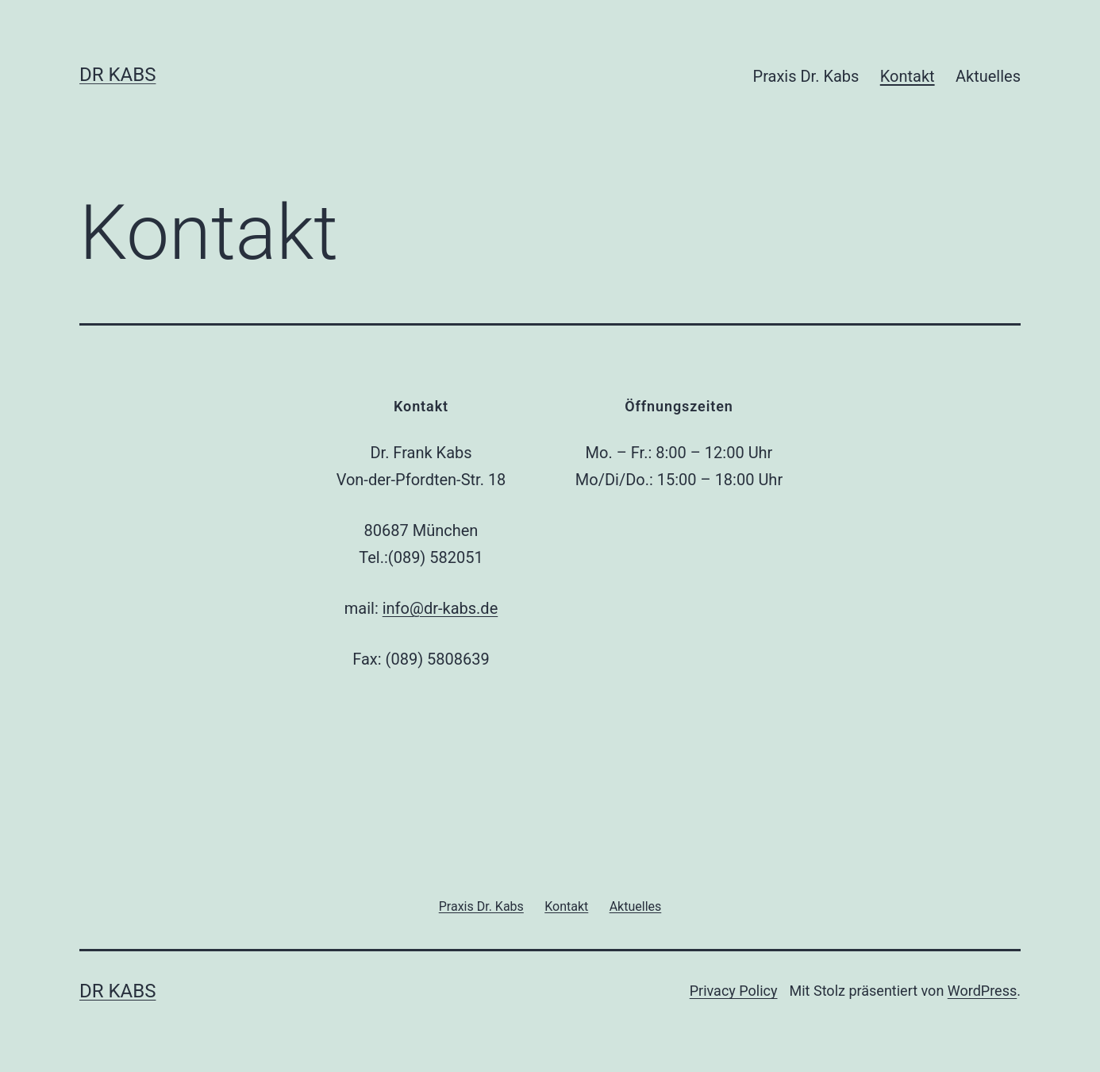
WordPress (982, 990)
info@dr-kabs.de (440, 608)
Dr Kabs (117, 75)
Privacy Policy (734, 990)
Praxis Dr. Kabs (806, 76)
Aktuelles (988, 76)
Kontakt (907, 76)
